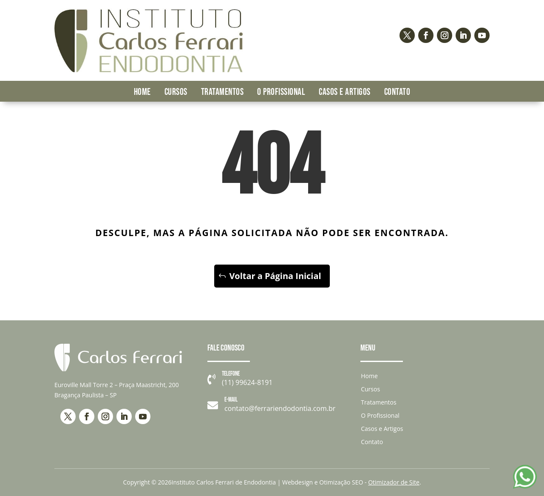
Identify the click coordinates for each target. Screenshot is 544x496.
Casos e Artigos (345, 92)
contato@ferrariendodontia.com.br (279, 408)
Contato (397, 92)
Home (142, 92)
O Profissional (281, 92)
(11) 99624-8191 (247, 383)
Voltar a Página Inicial (275, 276)
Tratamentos (222, 92)
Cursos (175, 92)
